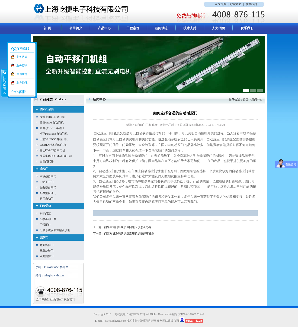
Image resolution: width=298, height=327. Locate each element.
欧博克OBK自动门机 (52, 117)
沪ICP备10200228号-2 (191, 314)
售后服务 (22, 74)
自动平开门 (47, 182)
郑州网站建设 (147, 320)
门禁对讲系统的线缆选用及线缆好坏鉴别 (129, 233)
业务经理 (22, 82)
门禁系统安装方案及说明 (55, 230)
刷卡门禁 (45, 213)
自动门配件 (47, 161)
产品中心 (104, 28)
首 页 (47, 28)
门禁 (125, 145)
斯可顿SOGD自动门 (52, 128)
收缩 (4, 83)
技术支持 (189, 28)
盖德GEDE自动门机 (52, 122)
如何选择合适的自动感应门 (175, 113)
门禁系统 (45, 205)
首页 (245, 99)
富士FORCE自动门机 (52, 150)
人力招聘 (218, 28)
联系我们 (251, 4)
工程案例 (132, 28)
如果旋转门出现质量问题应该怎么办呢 (127, 227)
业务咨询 (22, 56)
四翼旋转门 (47, 256)
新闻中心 (257, 99)
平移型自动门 (48, 176)
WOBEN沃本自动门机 (53, 144)
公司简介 (75, 28)
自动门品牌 (47, 109)
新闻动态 (161, 28)
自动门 (44, 168)
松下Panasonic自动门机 (54, 133)
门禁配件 (45, 224)
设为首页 (220, 4)
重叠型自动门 (48, 187)
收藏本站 (235, 4)
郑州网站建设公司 (168, 320)
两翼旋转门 (47, 245)
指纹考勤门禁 (48, 219)
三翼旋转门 (47, 250)
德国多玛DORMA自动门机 (56, 156)
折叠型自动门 (48, 193)
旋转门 (44, 237)
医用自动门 (47, 198)
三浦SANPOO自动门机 (53, 139)
